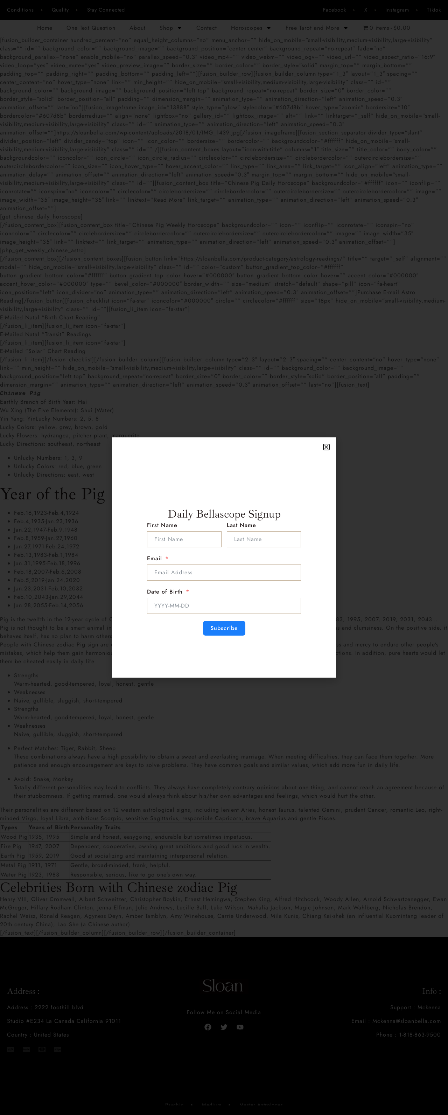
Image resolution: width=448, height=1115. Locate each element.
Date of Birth (165, 592)
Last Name (241, 525)
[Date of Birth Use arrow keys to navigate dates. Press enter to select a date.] (224, 606)
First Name (162, 525)
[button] (326, 447)
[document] (224, 557)
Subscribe (224, 628)
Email (154, 558)
